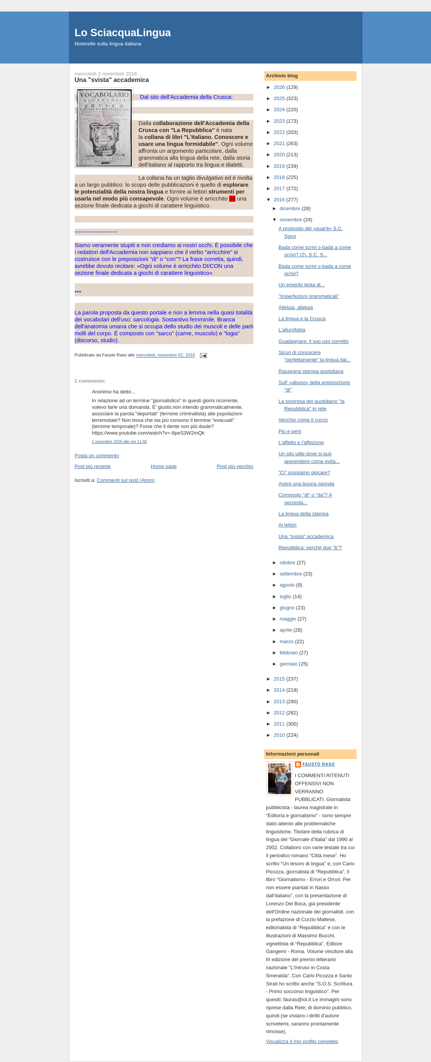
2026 (280, 87)
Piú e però (289, 431)
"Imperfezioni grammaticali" (308, 296)
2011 (280, 724)
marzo (287, 641)
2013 (280, 701)
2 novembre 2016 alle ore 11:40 (119, 442)
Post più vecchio (235, 466)
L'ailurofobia (291, 330)
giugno (288, 607)
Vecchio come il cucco (303, 420)
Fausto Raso (319, 764)
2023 (280, 121)
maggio (288, 619)
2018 (280, 177)
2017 (280, 188)
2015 (280, 679)
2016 (280, 199)
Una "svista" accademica (306, 536)
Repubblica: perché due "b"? (310, 547)
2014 (280, 690)
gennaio (289, 664)
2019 (280, 166)
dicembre (291, 208)
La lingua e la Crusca (301, 318)
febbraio (289, 653)
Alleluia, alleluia (295, 307)
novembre (291, 219)
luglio (286, 596)
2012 (280, 713)
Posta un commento (97, 455)
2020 (280, 154)
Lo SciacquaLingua (123, 32)
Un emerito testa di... (301, 285)
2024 (280, 109)
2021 (280, 143)
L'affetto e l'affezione (301, 442)
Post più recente (93, 466)
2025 (280, 98)
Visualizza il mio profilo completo (302, 1041)
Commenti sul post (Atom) (125, 480)
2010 (280, 735)
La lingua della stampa (303, 514)
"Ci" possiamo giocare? (304, 472)
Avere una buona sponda (306, 484)
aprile (286, 630)
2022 (280, 132)
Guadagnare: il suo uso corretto (313, 341)
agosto (288, 585)
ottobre (288, 562)
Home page (164, 466)
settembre (291, 574)
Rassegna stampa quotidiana (310, 371)
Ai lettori (287, 525)
